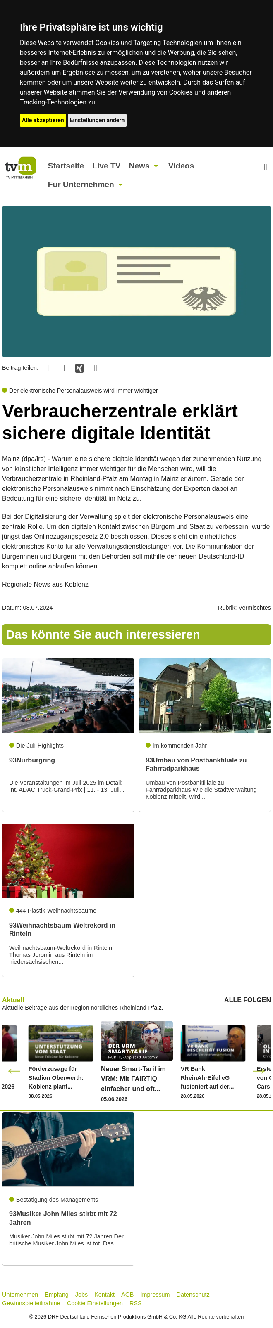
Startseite (66, 165)
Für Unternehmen (81, 184)
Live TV (106, 165)
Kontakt (104, 1294)
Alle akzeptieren (43, 120)
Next (259, 1070)
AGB (127, 1294)
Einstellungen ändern (97, 120)
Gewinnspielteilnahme (31, 1303)
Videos (181, 165)
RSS (135, 1303)
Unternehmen (20, 1294)
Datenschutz (193, 1294)
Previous (14, 1070)
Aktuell (13, 1000)
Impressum (155, 1294)
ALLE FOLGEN (247, 1000)
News (139, 165)
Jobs (81, 1294)
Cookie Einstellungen (95, 1303)
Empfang (57, 1294)
